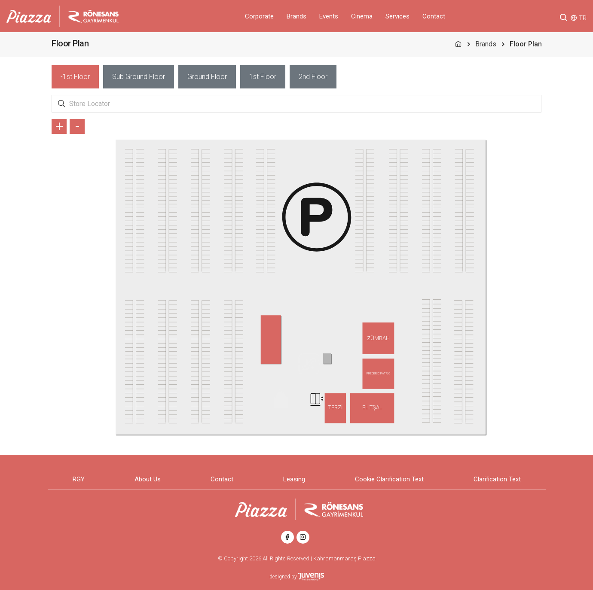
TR (583, 18)
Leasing (294, 479)
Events (328, 16)
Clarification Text (497, 479)
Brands (296, 16)
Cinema (362, 16)
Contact (433, 16)
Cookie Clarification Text (389, 479)
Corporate (259, 16)
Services (397, 16)
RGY (79, 479)
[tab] (75, 76)
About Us (147, 479)
